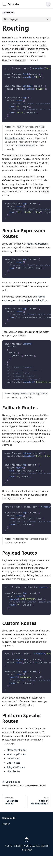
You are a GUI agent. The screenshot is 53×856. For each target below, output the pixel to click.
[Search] (48, 4)
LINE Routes (13, 758)
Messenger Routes (16, 749)
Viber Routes (13, 771)
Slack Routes (13, 762)
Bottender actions (17, 41)
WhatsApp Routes (16, 754)
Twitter (6, 823)
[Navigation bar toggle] (4, 4)
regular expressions (37, 243)
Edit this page (11, 781)
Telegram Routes (16, 767)
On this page (11, 19)
